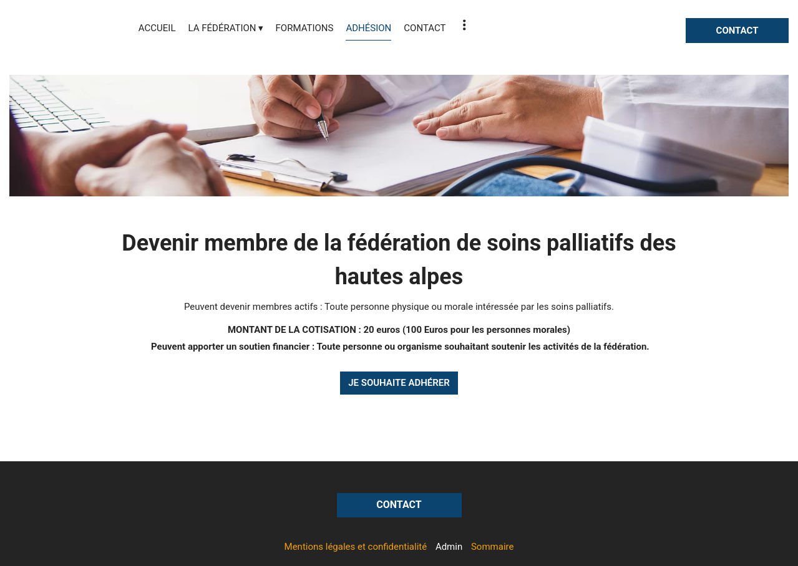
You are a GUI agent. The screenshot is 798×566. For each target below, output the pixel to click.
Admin (448, 546)
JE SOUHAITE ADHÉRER (399, 382)
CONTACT (737, 30)
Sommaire (492, 546)
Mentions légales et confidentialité (356, 546)
